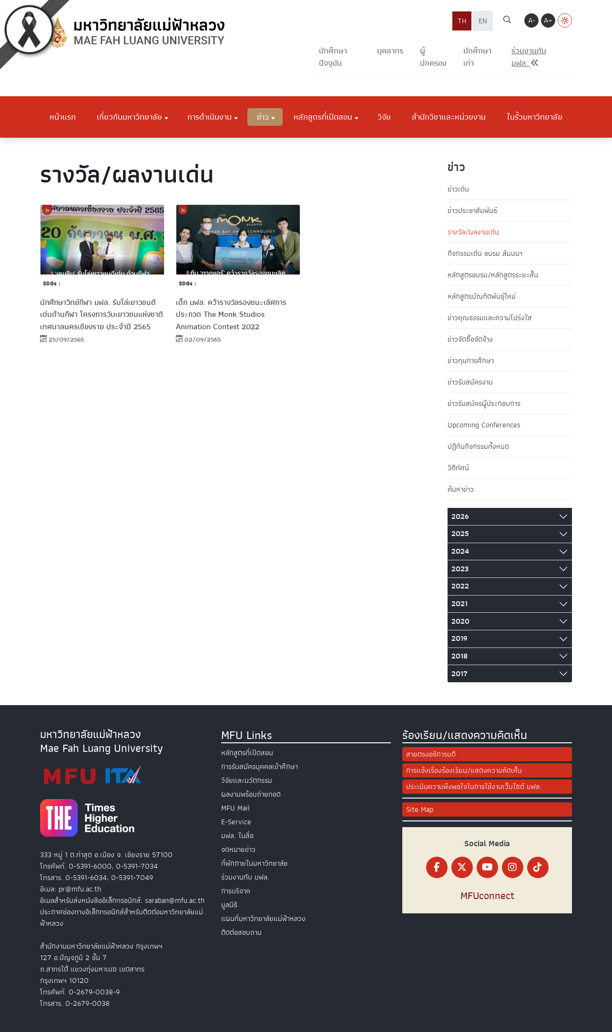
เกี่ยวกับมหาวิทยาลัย (129, 116)
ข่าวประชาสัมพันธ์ (472, 210)
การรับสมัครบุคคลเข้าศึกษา (259, 766)
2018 (459, 656)
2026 (460, 516)
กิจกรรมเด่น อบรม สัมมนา (485, 253)
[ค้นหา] (507, 20)
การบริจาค (235, 891)
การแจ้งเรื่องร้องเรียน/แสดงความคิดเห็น (464, 770)
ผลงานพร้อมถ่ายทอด (251, 794)
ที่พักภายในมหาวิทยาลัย (254, 863)
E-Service (236, 822)
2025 (460, 533)
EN (483, 21)
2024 (460, 551)
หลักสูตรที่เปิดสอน (323, 116)
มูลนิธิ (229, 905)
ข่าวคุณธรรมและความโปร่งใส (490, 318)
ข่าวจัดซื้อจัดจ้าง (470, 339)
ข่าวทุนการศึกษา (471, 360)
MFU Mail (235, 808)
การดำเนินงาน (209, 116)
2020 (460, 621)
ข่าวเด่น (458, 189)
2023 (460, 569)
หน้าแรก (63, 116)
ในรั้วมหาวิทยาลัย (534, 116)
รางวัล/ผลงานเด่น (473, 232)
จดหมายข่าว (238, 849)
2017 (459, 673)
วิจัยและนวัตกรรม (246, 780)
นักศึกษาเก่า (477, 57)
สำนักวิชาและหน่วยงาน (449, 116)
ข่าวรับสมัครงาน (470, 382)
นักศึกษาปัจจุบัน (333, 57)
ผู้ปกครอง (433, 57)
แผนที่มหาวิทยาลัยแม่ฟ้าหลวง (263, 918)
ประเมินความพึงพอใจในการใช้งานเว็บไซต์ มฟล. (473, 786)
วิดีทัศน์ (458, 468)
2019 (459, 638)
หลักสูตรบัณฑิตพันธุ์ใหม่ (482, 296)
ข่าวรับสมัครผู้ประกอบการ (484, 403)
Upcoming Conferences (484, 425)
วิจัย (384, 116)
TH (462, 21)
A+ (548, 20)
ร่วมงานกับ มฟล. (245, 877)
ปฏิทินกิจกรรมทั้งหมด (478, 446)
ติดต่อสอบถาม (241, 932)
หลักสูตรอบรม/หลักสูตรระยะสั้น (493, 275)
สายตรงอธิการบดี (431, 754)
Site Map (419, 809)
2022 (460, 586)
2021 (459, 603)
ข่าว (263, 116)
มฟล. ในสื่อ (237, 835)
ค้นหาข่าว (461, 489)
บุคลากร (390, 50)
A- (531, 20)
